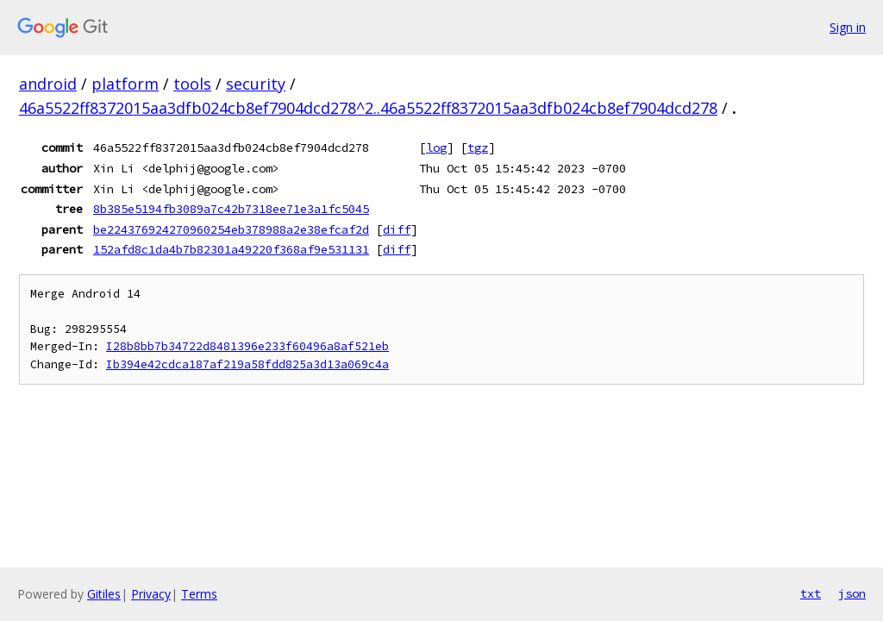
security (255, 83)
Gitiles (104, 594)
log (436, 147)
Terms (199, 594)
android (48, 83)
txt (810, 593)
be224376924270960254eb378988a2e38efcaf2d (231, 229)
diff (396, 229)
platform (125, 83)
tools (192, 83)
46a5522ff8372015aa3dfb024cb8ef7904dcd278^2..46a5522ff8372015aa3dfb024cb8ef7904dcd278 (368, 107)
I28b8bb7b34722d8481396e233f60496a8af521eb (247, 346)
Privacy (151, 594)
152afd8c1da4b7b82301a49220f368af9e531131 (231, 249)
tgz (477, 147)
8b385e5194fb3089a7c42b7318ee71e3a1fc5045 (231, 208)
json (852, 593)
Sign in (848, 27)
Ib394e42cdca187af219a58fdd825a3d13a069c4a (247, 364)
